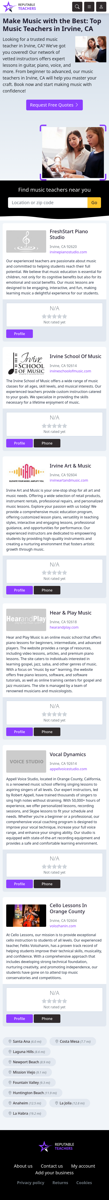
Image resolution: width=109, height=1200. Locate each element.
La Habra (24, 1113)
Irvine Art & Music (70, 465)
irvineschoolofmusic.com (70, 371)
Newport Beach (29, 1061)
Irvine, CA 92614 (63, 365)
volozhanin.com (63, 925)
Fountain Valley (29, 1082)
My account (83, 1166)
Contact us (52, 1166)
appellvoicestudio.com (68, 768)
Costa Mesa (73, 1041)
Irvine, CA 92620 (63, 246)
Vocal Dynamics (68, 754)
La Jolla (70, 1103)
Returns (60, 1182)
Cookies (84, 1182)
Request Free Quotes (54, 105)
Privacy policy (30, 1182)
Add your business (54, 1173)
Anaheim (24, 1103)
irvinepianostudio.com (68, 252)
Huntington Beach (32, 1092)
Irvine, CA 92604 (63, 474)
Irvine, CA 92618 (63, 621)
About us (23, 1166)
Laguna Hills (26, 1051)
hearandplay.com (64, 627)
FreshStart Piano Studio (69, 234)
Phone (47, 443)
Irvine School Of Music (75, 356)
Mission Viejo (27, 1072)
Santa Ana (24, 1041)
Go (94, 202)
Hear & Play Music (70, 612)
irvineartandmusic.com (69, 480)
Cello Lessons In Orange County (68, 908)
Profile (19, 333)
